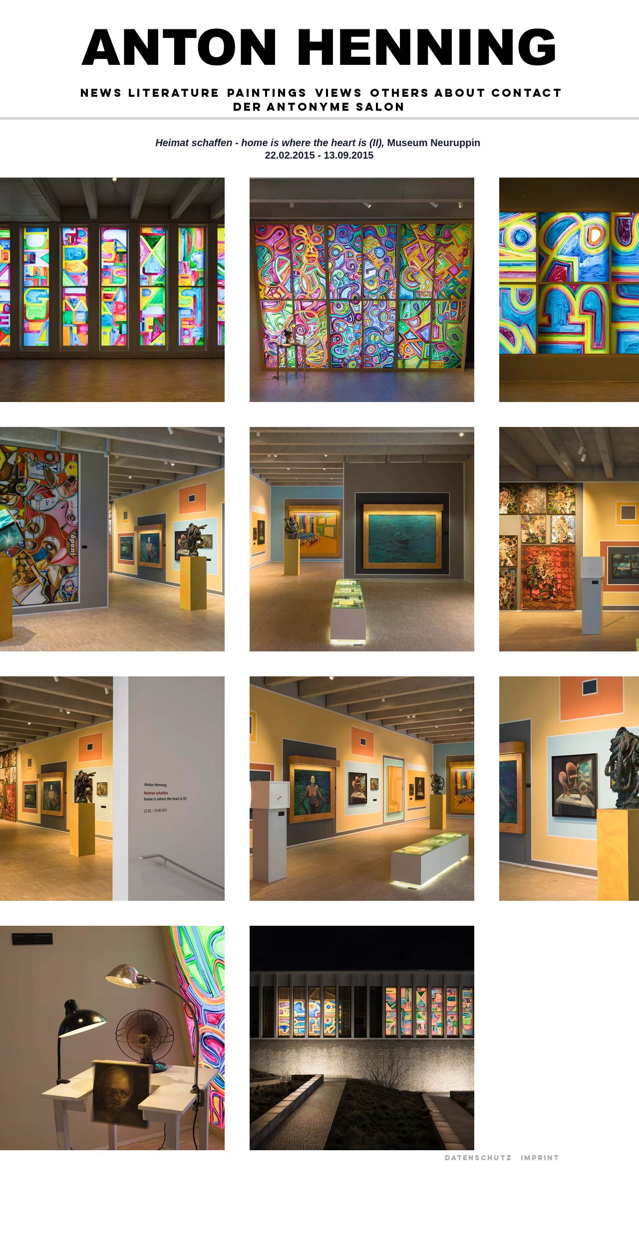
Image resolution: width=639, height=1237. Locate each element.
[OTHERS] (400, 93)
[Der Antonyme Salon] (319, 107)
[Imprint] (540, 1158)
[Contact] (527, 93)
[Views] (338, 93)
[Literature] (174, 93)
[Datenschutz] (478, 1158)
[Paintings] (267, 93)
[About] (460, 93)
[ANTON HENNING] (319, 47)
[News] (101, 93)
